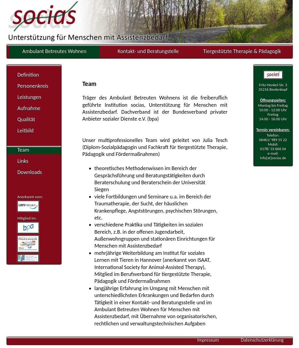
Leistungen (29, 97)
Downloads (29, 172)
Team (23, 150)
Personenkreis (32, 86)
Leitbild (25, 130)
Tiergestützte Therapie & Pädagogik (242, 51)
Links (22, 161)
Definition (28, 74)
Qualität (26, 119)
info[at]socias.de (273, 158)
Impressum (208, 340)
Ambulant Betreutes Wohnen (54, 51)
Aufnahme (28, 108)
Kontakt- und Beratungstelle (148, 51)
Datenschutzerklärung (262, 340)
